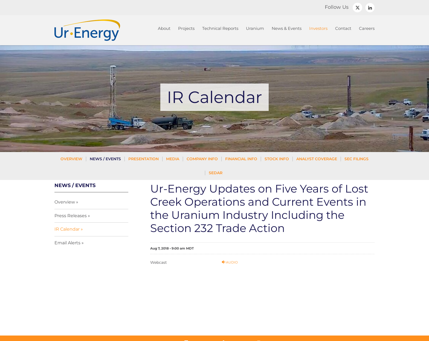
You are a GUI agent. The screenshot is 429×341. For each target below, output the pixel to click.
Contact (343, 28)
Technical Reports (220, 28)
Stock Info (277, 158)
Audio (230, 262)
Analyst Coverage (316, 158)
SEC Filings (356, 158)
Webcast (158, 262)
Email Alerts (67, 242)
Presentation (143, 158)
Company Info (202, 158)
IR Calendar (67, 229)
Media (172, 158)
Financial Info (241, 158)
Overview (71, 158)
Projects (186, 28)
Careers (367, 28)
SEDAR (215, 172)
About (164, 28)
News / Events (105, 158)
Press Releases (70, 215)
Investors (318, 28)
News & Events (287, 28)
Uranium (255, 28)
